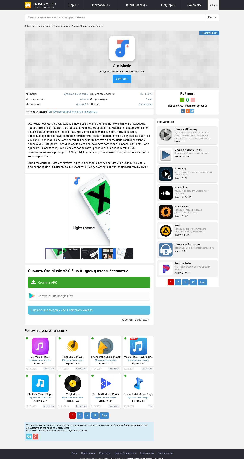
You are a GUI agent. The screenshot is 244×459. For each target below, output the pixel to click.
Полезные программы (83, 111)
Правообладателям (125, 453)
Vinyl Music (72, 394)
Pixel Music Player (73, 356)
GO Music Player (40, 356)
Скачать (122, 79)
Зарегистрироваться (136, 425)
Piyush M (83, 99)
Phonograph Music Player (105, 356)
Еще (104, 415)
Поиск (212, 17)
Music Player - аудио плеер (139, 356)
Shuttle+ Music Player (40, 394)
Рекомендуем (209, 32)
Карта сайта (147, 453)
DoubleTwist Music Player (138, 394)
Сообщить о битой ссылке (135, 320)
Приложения (88, 453)
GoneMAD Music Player (105, 394)
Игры (74, 453)
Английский (145, 104)
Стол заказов (165, 453)
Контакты (104, 453)
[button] (151, 175)
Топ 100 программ (58, 111)
